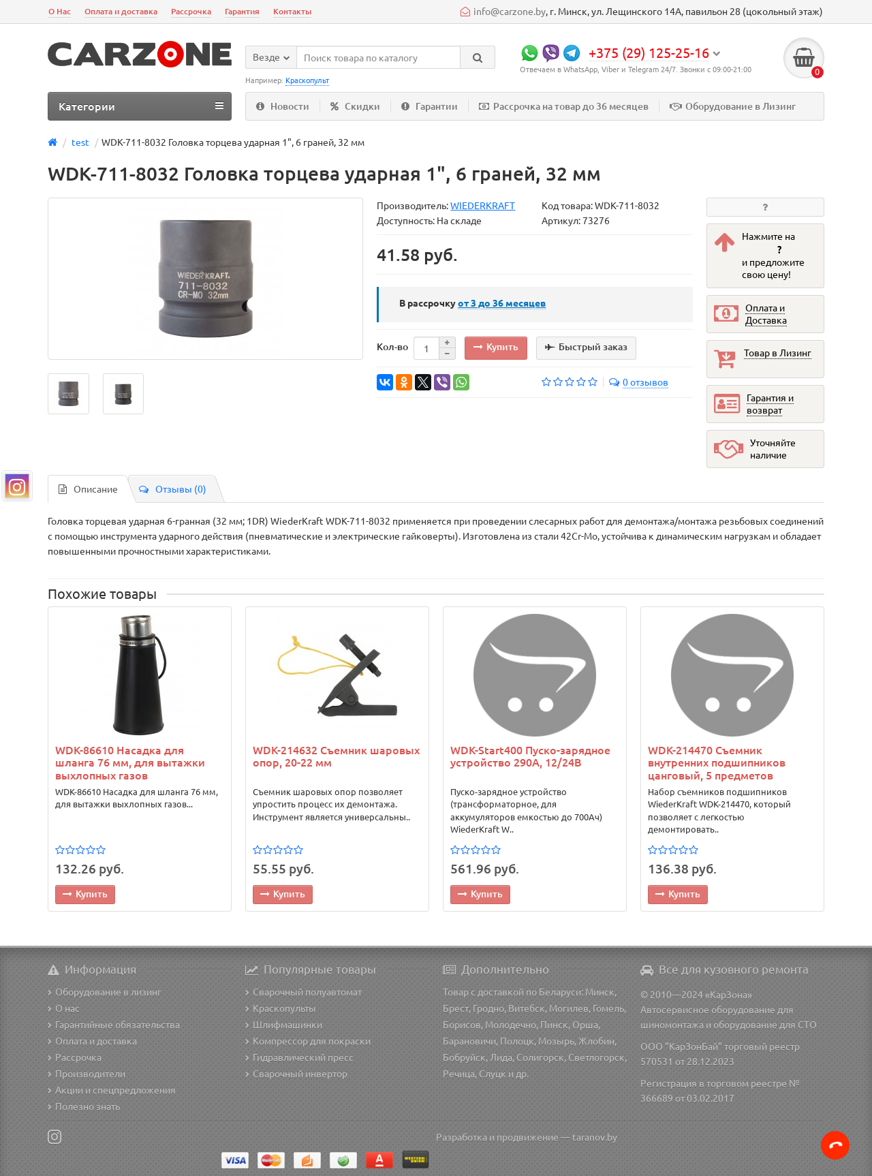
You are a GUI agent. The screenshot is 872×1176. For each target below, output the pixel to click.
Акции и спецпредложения (112, 1089)
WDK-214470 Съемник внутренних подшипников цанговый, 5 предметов (716, 762)
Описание (88, 488)
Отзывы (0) (172, 488)
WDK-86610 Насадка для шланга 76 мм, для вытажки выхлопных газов (130, 762)
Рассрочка (191, 11)
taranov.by (594, 1136)
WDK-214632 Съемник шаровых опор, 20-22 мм (336, 756)
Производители (86, 1073)
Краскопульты (280, 1008)
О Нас (59, 11)
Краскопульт (307, 79)
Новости (282, 105)
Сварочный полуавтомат (303, 991)
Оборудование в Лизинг (733, 105)
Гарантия (242, 11)
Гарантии (429, 105)
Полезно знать (84, 1106)
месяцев (502, 302)
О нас (64, 1008)
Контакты (292, 11)
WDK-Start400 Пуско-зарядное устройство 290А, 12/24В (530, 756)
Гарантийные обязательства (114, 1024)
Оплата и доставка (120, 11)
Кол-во (392, 346)
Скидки (355, 105)
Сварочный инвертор (296, 1073)
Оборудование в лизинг (104, 991)
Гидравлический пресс (299, 1057)
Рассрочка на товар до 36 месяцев (564, 105)
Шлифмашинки (283, 1024)
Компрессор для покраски (308, 1040)
